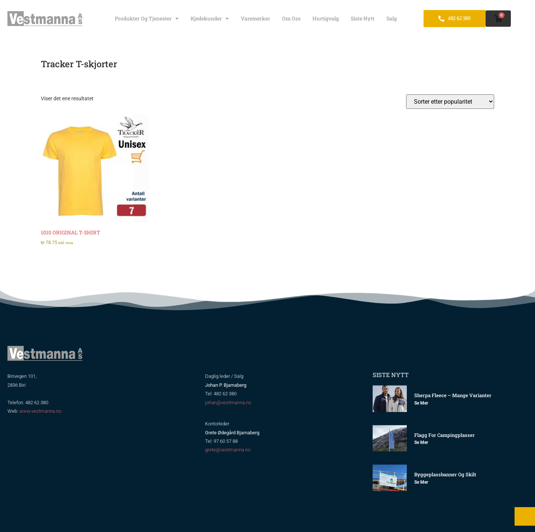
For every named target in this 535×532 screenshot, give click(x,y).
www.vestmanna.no (40, 411)
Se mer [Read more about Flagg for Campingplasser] (421, 442)
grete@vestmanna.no (227, 449)
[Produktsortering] (450, 101)
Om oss (291, 18)
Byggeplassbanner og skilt (445, 474)
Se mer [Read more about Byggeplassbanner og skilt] (421, 482)
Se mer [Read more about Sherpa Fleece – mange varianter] (421, 403)
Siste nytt (362, 18)
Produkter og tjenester (147, 18)
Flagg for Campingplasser (444, 435)
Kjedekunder (210, 18)
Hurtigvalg (325, 18)
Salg (391, 18)
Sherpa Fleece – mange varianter (453, 395)
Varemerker (255, 18)
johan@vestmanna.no (228, 402)
